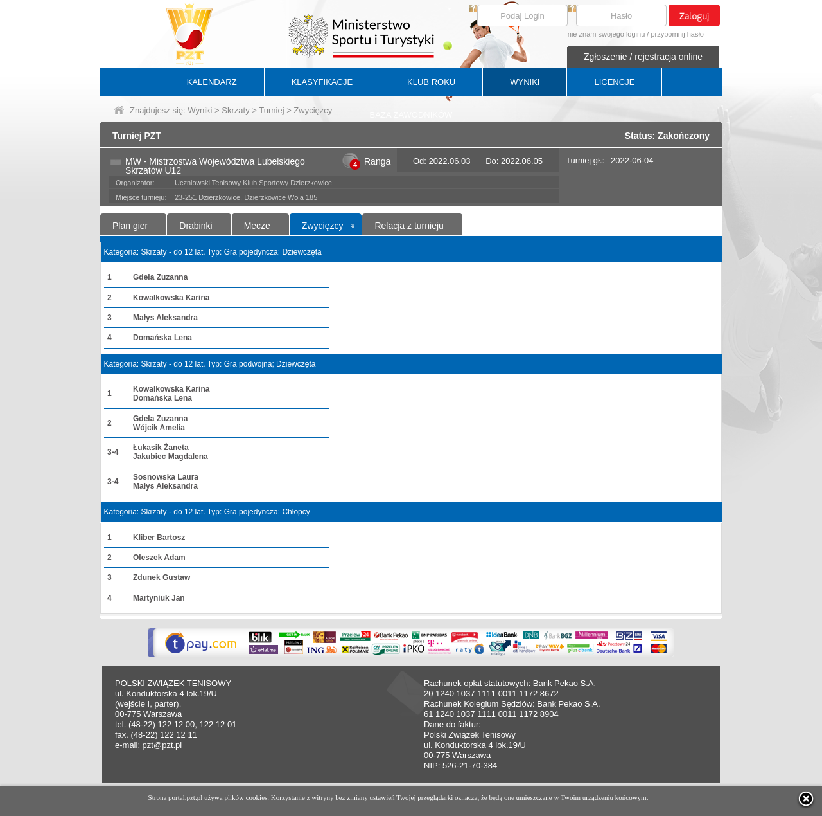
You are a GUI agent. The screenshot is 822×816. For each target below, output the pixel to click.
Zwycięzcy (323, 226)
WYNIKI (524, 82)
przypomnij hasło (677, 34)
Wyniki (200, 110)
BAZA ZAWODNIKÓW (411, 115)
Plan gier (130, 226)
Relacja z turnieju (408, 226)
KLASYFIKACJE (322, 82)
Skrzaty (235, 110)
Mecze (257, 226)
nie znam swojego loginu (606, 34)
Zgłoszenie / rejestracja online (643, 56)
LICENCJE (614, 82)
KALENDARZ (212, 82)
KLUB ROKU (431, 82)
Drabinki (195, 226)
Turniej (271, 110)
